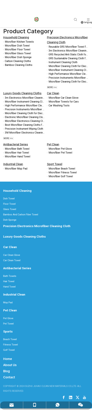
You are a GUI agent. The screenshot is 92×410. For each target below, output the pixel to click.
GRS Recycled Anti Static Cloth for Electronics (68, 54)
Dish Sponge (9, 219)
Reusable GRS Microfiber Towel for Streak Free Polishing (68, 46)
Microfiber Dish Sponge (18, 57)
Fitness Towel (10, 344)
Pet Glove (8, 318)
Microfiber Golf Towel (61, 176)
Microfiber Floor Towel (17, 49)
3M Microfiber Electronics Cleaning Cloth (25, 132)
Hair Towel (8, 281)
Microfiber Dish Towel (17, 45)
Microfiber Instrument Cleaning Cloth (68, 70)
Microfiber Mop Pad (16, 168)
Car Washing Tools (59, 105)
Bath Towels (9, 276)
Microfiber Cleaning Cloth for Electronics (68, 66)
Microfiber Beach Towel (62, 168)
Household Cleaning (16, 37)
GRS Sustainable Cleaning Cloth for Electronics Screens (68, 58)
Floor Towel (9, 203)
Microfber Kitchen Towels (19, 41)
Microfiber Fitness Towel (63, 172)
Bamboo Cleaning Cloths (18, 65)
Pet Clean (53, 144)
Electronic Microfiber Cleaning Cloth (25, 117)
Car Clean (53, 93)
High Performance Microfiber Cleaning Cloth (68, 73)
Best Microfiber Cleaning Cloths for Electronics (25, 124)
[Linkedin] (71, 397)
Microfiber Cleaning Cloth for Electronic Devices (68, 81)
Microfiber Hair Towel (17, 152)
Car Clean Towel (11, 260)
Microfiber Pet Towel (60, 152)
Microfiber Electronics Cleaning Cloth (25, 121)
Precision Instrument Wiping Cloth (24, 128)
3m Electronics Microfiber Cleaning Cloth (68, 50)
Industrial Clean (13, 164)
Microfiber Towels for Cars (64, 101)
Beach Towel (10, 339)
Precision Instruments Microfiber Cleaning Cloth (68, 77)
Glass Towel (9, 209)
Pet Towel (8, 323)
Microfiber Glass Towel (18, 53)
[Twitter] (77, 397)
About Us (10, 365)
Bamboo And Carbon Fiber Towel (20, 214)
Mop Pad (8, 302)
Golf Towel (9, 349)
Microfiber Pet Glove (60, 148)
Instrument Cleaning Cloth (63, 62)
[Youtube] (84, 397)
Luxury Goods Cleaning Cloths (22, 93)
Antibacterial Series (15, 144)
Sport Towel (54, 164)
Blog (6, 371)
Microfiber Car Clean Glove (63, 97)
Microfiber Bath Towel (17, 148)
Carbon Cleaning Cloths (18, 61)
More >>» (52, 87)
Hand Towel (9, 286)
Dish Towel (9, 198)
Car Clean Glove (11, 255)
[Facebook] (64, 397)
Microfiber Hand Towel (17, 156)
